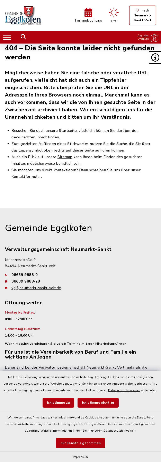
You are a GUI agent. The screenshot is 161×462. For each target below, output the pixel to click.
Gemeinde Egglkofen (48, 228)
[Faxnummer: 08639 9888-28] (80, 281)
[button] (155, 57)
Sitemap (64, 156)
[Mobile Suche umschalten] (23, 37)
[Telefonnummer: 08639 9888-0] (80, 274)
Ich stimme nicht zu (98, 402)
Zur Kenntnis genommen (80, 443)
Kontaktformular (26, 176)
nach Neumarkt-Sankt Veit (143, 15)
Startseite (68, 130)
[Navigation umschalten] (7, 37)
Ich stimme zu (58, 402)
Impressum (80, 457)
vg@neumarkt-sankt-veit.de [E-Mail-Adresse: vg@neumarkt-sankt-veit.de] (36, 287)
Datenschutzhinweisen (124, 390)
